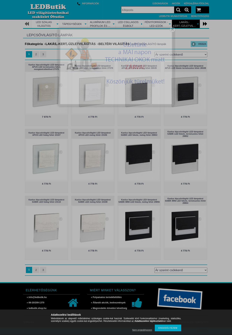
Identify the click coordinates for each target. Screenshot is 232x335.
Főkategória (34, 44)
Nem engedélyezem (142, 330)
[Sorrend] (180, 54)
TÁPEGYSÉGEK (72, 23)
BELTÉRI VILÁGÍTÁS (113, 44)
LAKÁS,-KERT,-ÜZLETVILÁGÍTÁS (71, 44)
